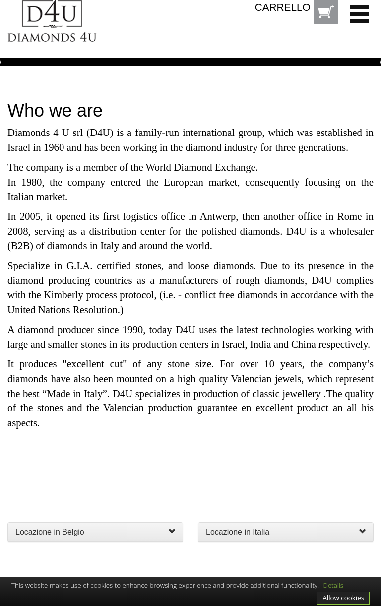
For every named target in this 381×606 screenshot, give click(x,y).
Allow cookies (343, 597)
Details (333, 585)
